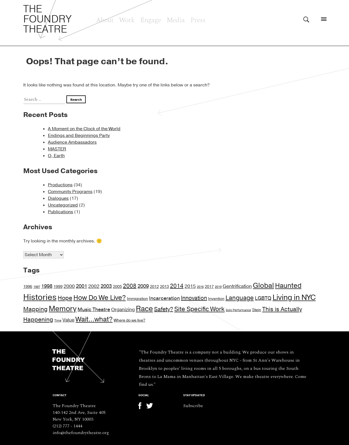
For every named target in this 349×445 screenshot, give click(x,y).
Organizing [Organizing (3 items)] (123, 310)
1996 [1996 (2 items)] (27, 286)
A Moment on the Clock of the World (84, 129)
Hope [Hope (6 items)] (65, 298)
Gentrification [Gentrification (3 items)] (237, 286)
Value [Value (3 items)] (68, 320)
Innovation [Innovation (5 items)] (194, 298)
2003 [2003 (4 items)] (106, 286)
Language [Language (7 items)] (239, 298)
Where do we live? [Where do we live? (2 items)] (129, 320)
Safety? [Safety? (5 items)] (163, 309)
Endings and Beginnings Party (79, 135)
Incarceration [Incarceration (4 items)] (164, 298)
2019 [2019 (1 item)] (218, 287)
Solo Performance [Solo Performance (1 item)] (238, 310)
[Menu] (324, 19)
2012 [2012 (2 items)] (154, 286)
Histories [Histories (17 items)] (40, 297)
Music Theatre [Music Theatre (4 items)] (94, 309)
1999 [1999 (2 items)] (57, 286)
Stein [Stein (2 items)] (256, 310)
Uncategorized (63, 205)
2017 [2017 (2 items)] (209, 286)
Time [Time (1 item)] (57, 320)
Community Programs (70, 192)
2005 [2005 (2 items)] (117, 286)
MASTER (57, 149)
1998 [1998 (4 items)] (46, 286)
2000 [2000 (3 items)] (69, 286)
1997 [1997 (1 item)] (36, 287)
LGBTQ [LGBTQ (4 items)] (263, 298)
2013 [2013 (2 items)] (164, 286)
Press (198, 19)
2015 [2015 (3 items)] (190, 286)
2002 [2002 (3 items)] (93, 286)
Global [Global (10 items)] (263, 285)
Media (176, 19)
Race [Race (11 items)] (144, 309)
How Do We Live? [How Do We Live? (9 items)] (99, 297)
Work (127, 19)
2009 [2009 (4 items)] (143, 286)
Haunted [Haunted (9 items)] (288, 285)
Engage (150, 19)
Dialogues (58, 198)
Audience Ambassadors (72, 142)
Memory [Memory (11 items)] (62, 309)
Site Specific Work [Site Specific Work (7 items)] (199, 309)
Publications (60, 212)
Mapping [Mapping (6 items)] (35, 309)
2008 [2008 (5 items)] (129, 286)
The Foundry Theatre (47, 19)
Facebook (141, 405)
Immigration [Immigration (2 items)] (137, 298)
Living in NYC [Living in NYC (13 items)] (294, 297)
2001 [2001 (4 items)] (81, 286)
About (104, 19)
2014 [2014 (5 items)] (176, 286)
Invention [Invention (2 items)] (216, 298)
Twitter (149, 405)
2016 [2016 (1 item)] (200, 287)
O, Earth (56, 156)
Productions (60, 185)
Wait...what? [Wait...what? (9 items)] (94, 319)
